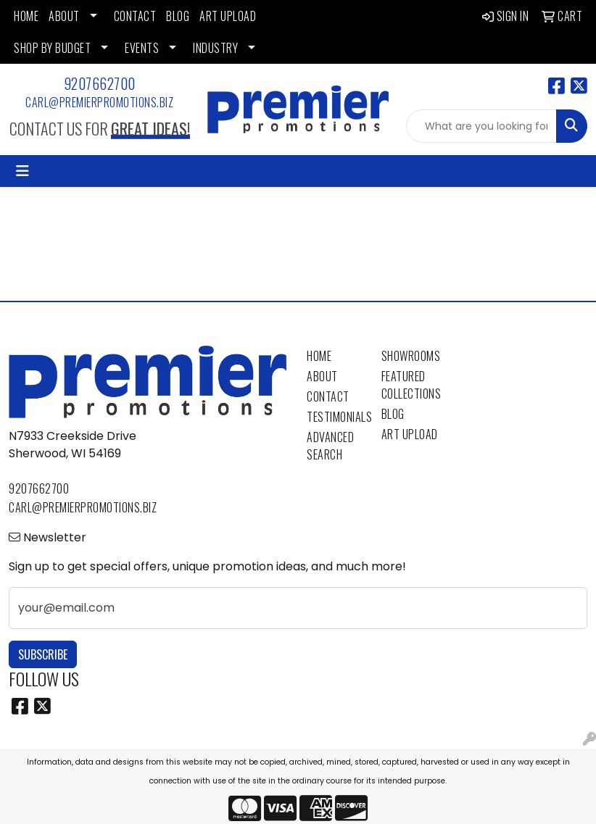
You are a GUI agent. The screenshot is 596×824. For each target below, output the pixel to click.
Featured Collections (410, 384)
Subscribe (42, 654)
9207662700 (100, 83)
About (322, 376)
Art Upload (409, 434)
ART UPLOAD (227, 16)
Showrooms (410, 356)
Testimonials (335, 416)
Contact (328, 396)
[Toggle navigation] (22, 171)
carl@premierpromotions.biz (99, 102)
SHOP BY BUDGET (52, 48)
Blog (393, 414)
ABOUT (64, 16)
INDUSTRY (215, 48)
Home (319, 356)
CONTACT (135, 16)
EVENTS (142, 48)
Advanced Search (330, 445)
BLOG (177, 16)
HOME (26, 16)
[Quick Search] (481, 126)
